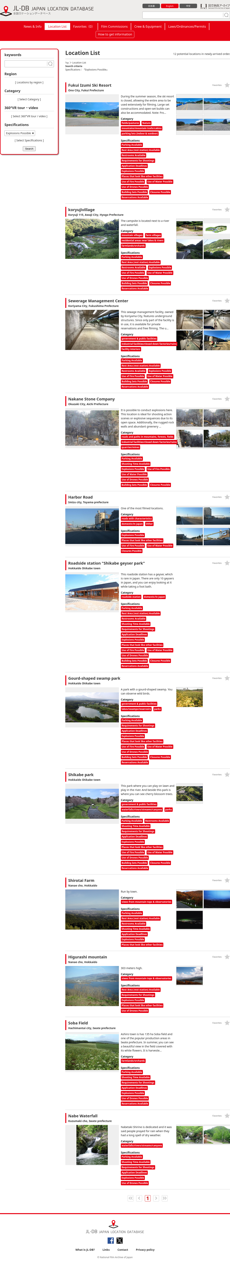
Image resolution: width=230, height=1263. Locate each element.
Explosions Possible (18, 133)
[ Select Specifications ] (29, 140)
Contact (123, 1250)
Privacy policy (145, 1250)
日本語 (151, 6)
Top (67, 62)
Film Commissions (114, 26)
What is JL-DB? (85, 1250)
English (169, 6)
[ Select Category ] (29, 99)
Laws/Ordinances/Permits (187, 26)
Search (29, 148)
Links (106, 1250)
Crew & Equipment (148, 26)
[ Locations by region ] (29, 82)
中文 (188, 6)
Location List (57, 26)
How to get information (115, 34)
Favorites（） (84, 26)
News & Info (33, 26)
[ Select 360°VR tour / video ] (29, 116)
